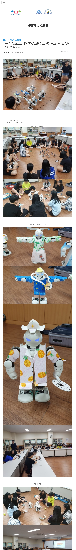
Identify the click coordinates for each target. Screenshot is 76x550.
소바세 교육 (4, 526)
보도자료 (27, 526)
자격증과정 (34, 526)
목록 (69, 495)
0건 (12, 53)
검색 (6, 495)
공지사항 (21, 526)
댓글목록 (7, 502)
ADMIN (5, 546)
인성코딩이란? (13, 526)
